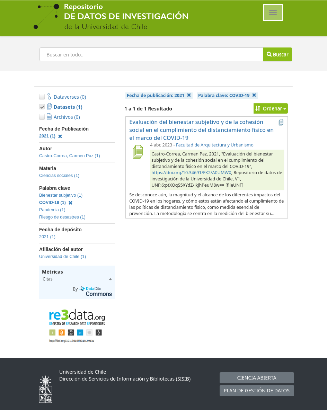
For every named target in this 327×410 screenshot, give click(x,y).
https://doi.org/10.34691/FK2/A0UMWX (191, 173)
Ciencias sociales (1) (59, 175)
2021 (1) (50, 136)
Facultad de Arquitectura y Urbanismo (215, 145)
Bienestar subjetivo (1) (60, 195)
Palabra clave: (227, 95)
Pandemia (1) (52, 209)
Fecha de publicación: (159, 95)
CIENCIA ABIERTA (256, 377)
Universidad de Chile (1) (62, 256)
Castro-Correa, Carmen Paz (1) (69, 155)
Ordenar (270, 108)
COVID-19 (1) (56, 202)
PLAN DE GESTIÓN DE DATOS (257, 390)
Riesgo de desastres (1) (62, 217)
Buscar (277, 54)
